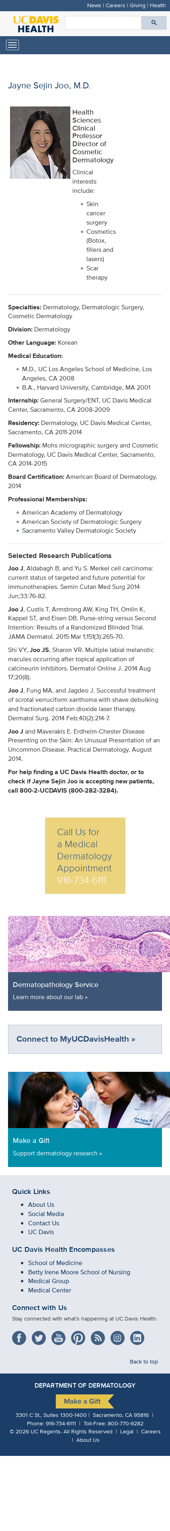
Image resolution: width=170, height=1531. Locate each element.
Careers (115, 5)
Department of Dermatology (85, 1385)
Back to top (144, 1361)
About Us (41, 1204)
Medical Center (49, 1290)
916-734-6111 (61, 1423)
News (94, 5)
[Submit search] (154, 23)
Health (158, 5)
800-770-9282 (125, 1423)
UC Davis (41, 1232)
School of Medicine (55, 1262)
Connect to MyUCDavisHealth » (75, 1039)
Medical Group (48, 1281)
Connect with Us (39, 1307)
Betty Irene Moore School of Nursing (79, 1272)
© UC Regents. (36, 1431)
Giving (137, 5)
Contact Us (43, 1223)
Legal (126, 1431)
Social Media (46, 1213)
